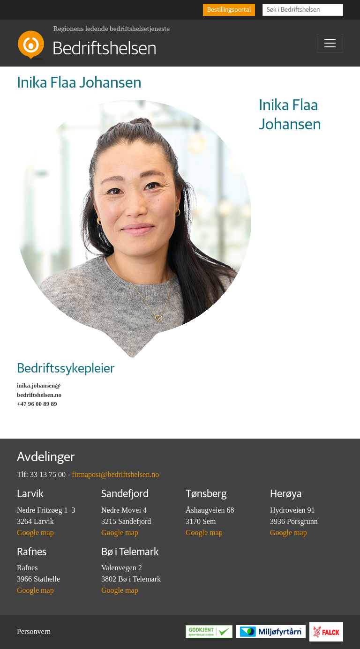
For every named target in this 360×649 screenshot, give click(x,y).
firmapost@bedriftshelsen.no (115, 474)
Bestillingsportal (229, 10)
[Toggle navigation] (330, 43)
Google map (35, 533)
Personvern (34, 631)
